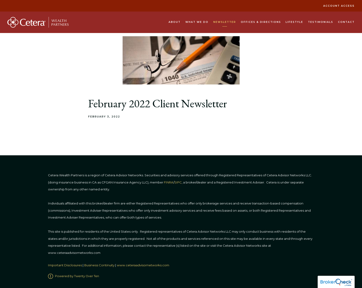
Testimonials (320, 22)
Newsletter (224, 22)
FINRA (168, 182)
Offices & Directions (261, 22)
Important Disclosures (65, 265)
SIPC (178, 182)
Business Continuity (99, 265)
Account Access (339, 5)
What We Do (196, 22)
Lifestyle (294, 22)
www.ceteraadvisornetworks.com (143, 265)
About (175, 22)
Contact (346, 22)
